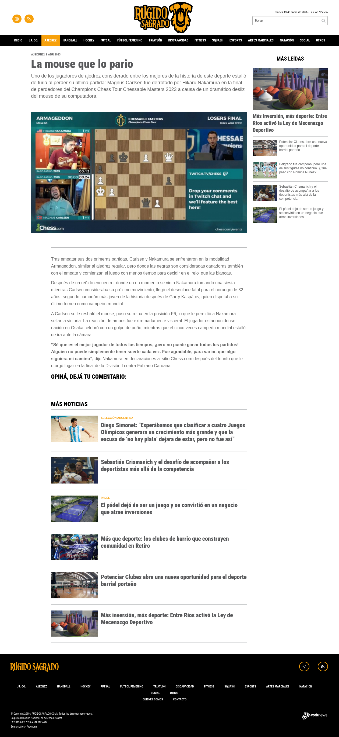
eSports (235, 40)
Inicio (18, 40)
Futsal (106, 40)
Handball (70, 40)
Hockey (88, 40)
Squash (217, 40)
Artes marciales (261, 40)
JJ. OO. (33, 40)
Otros (320, 40)
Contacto (179, 699)
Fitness (200, 40)
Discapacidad (178, 40)
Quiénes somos (153, 699)
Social (305, 40)
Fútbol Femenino (130, 40)
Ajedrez (50, 40)
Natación (287, 40)
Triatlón (155, 40)
